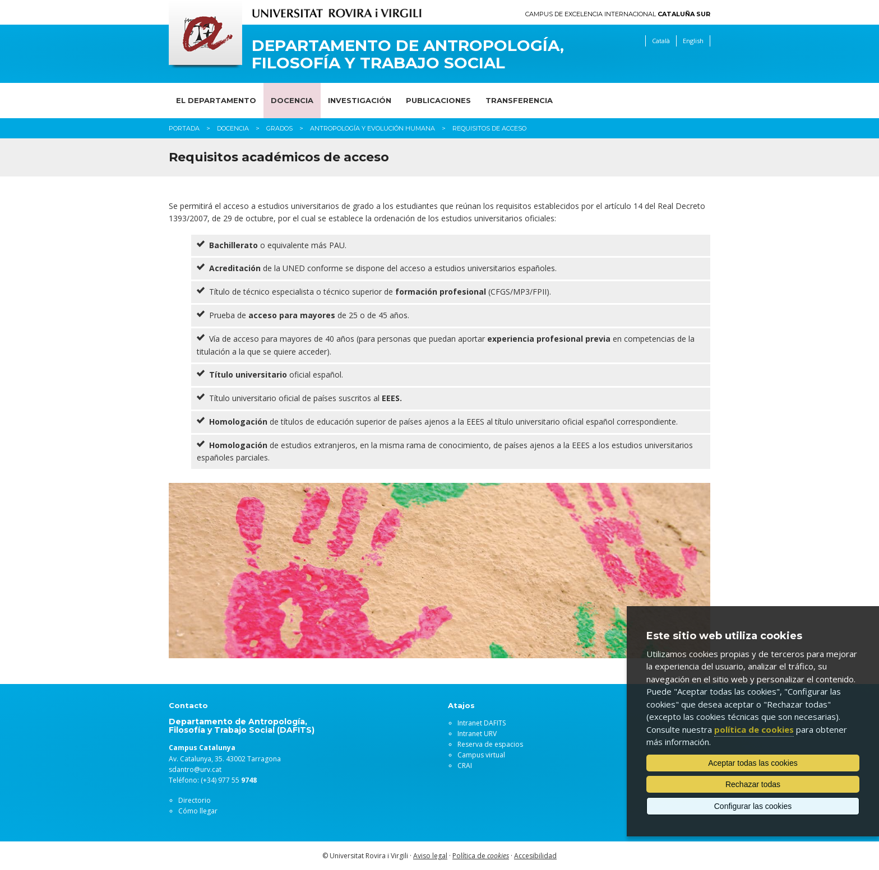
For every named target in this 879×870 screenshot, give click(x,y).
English (693, 40)
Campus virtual (481, 755)
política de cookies (754, 729)
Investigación (359, 100)
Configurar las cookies (753, 806)
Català (661, 40)
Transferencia (519, 100)
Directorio (194, 800)
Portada (184, 128)
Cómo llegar (198, 811)
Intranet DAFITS (481, 723)
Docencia (292, 100)
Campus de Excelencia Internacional (617, 14)
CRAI (464, 765)
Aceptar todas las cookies (753, 763)
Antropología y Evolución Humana (372, 128)
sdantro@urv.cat (195, 769)
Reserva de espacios (490, 744)
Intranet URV (477, 733)
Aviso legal (430, 855)
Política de (480, 855)
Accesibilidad (535, 855)
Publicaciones (438, 100)
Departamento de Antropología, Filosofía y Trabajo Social (408, 54)
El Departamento (216, 100)
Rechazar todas (752, 784)
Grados (279, 128)
